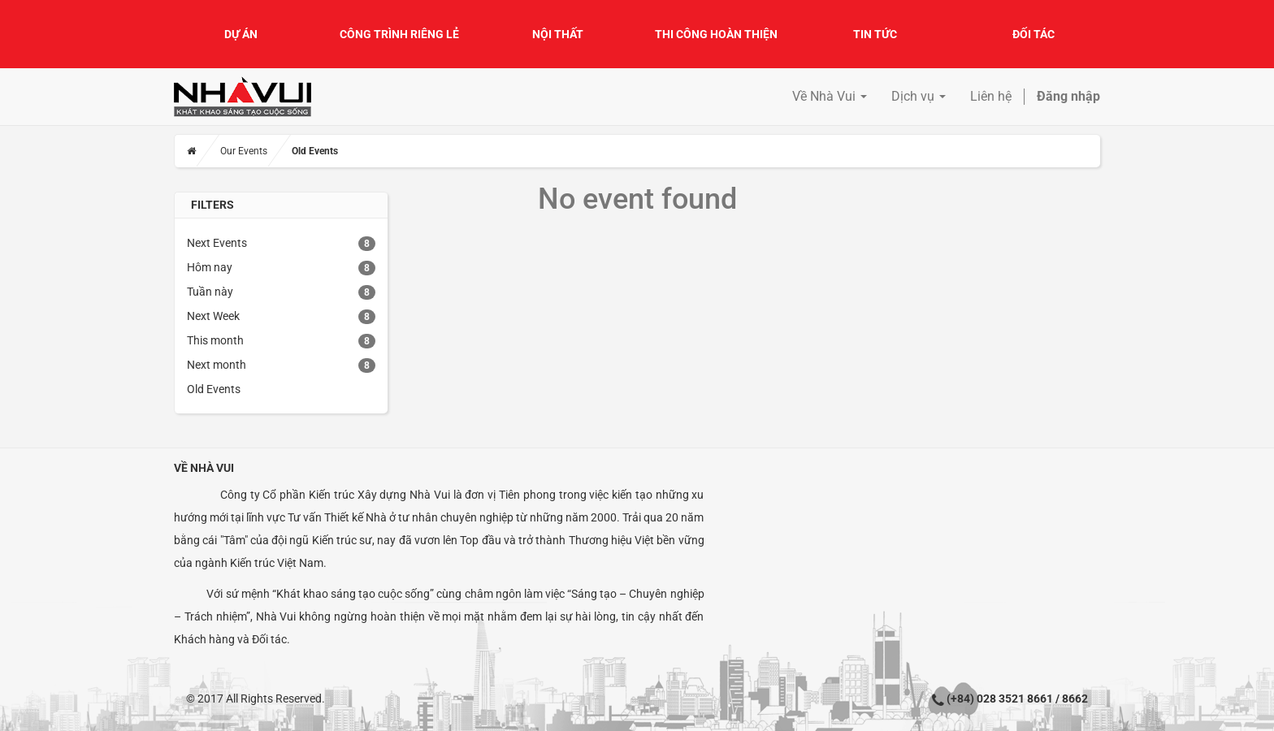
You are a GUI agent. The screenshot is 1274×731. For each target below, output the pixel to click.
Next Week (213, 315)
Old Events (213, 389)
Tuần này (210, 291)
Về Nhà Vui (204, 467)
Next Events (217, 242)
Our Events (243, 151)
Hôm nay (209, 267)
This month (215, 340)
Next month (216, 364)
